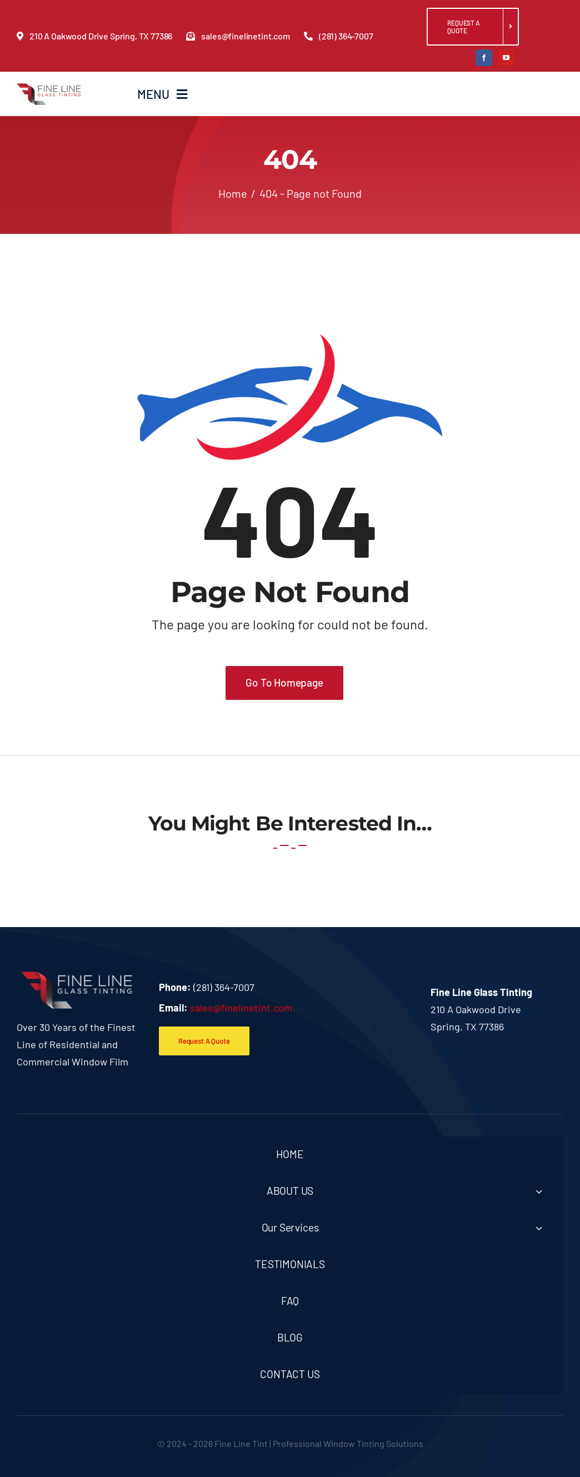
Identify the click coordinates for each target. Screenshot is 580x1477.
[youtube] (506, 57)
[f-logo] (76, 976)
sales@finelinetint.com (241, 1008)
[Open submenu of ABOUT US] (538, 1191)
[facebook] (484, 57)
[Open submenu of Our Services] (538, 1228)
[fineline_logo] (49, 88)
